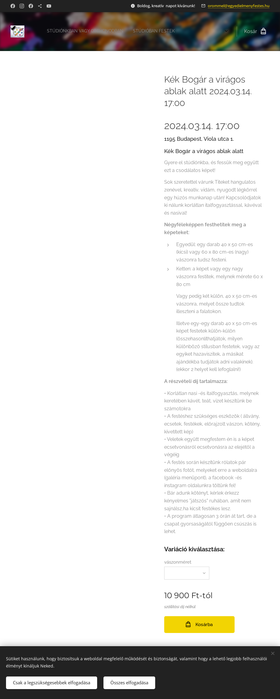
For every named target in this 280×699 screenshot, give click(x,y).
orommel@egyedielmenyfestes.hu (238, 5)
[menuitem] (93, 31)
